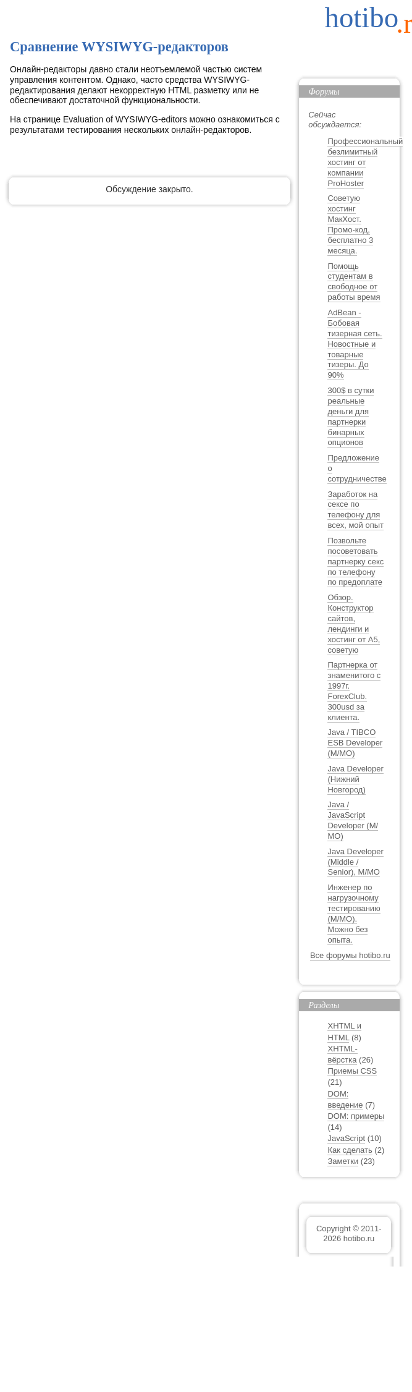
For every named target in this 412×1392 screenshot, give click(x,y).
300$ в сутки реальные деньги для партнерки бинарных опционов (350, 416)
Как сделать (349, 1150)
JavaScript (346, 1138)
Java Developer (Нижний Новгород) (355, 779)
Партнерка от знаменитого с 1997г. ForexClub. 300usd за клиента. (353, 690)
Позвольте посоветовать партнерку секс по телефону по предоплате (355, 561)
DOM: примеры (355, 1116)
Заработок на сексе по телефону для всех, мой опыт (355, 510)
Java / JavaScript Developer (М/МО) (352, 820)
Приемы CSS (352, 1071)
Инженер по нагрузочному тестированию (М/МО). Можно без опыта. (353, 913)
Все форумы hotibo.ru (350, 955)
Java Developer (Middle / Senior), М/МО (355, 862)
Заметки (342, 1161)
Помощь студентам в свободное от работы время (353, 281)
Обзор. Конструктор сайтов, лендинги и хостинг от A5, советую (353, 623)
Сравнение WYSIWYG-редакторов (119, 46)
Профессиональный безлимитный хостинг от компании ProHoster (365, 162)
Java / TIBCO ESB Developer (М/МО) (354, 743)
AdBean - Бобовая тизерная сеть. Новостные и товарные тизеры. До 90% (354, 344)
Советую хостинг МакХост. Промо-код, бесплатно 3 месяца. (350, 224)
